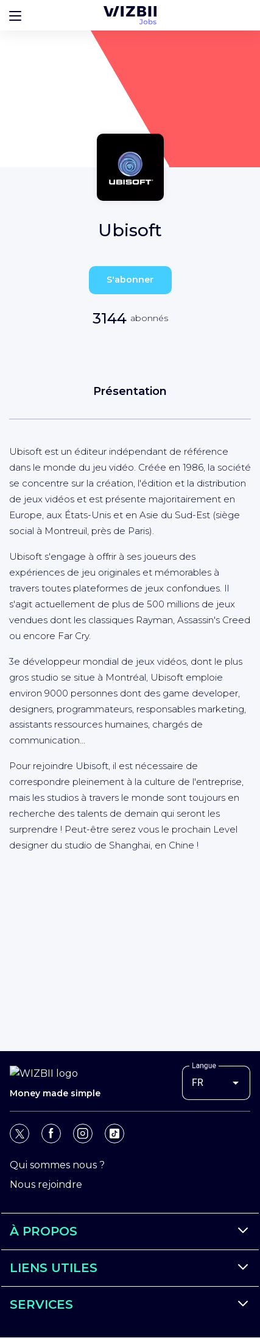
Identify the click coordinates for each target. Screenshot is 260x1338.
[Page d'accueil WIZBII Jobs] (130, 15)
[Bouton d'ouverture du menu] (15, 15)
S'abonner (130, 279)
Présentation (130, 391)
